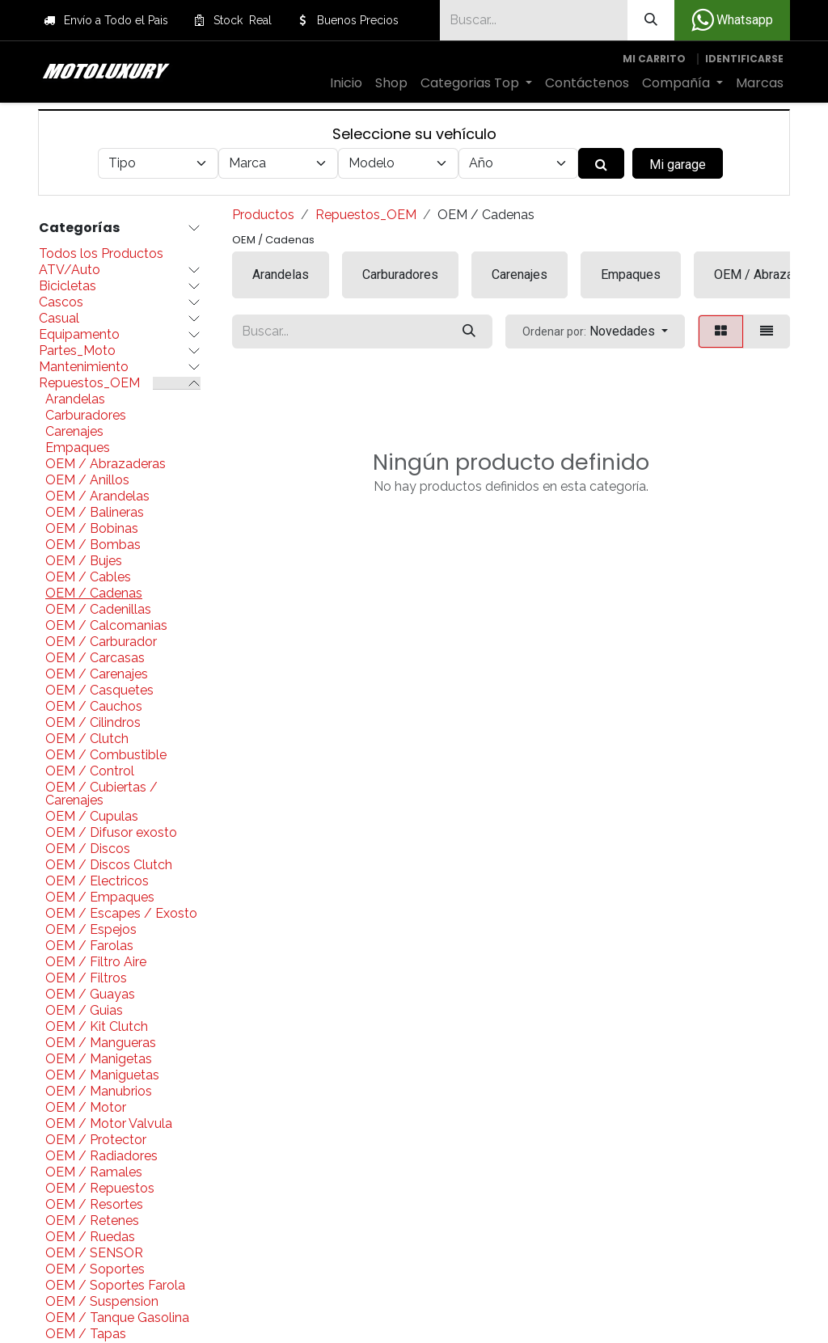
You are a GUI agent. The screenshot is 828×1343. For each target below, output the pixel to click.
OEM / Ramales (93, 1172)
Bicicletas (67, 286)
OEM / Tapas (85, 1334)
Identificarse (744, 58)
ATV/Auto (69, 270)
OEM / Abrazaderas (105, 464)
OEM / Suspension (101, 1301)
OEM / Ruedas (90, 1237)
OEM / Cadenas (93, 593)
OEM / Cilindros (93, 722)
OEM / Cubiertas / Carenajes (101, 794)
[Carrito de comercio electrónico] (654, 59)
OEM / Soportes (95, 1269)
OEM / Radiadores (101, 1156)
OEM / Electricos (97, 881)
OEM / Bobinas (91, 528)
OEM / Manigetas (98, 1059)
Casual (59, 318)
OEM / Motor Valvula (108, 1123)
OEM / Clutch (87, 739)
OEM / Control (89, 771)
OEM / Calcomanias (106, 625)
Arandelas (75, 399)
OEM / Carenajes (96, 674)
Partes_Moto (77, 350)
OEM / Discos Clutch (108, 865)
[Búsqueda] (650, 20)
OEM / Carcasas (95, 658)
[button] (595, 331)
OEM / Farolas (89, 946)
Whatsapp (732, 20)
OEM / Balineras (94, 512)
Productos (263, 214)
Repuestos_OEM (89, 383)
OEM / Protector (95, 1140)
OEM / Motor (85, 1107)
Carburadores (85, 415)
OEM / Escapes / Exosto (121, 913)
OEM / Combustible (106, 755)
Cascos (61, 302)
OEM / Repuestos (99, 1188)
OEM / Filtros (86, 978)
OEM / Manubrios (98, 1091)
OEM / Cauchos (93, 706)
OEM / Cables (88, 577)
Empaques (77, 447)
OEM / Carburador (101, 642)
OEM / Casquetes (99, 690)
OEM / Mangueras (100, 1043)
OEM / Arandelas (97, 496)
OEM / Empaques (99, 897)
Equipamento (79, 334)
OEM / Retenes (92, 1220)
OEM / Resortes (94, 1204)
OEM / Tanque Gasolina (117, 1317)
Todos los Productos (101, 253)
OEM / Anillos (87, 480)
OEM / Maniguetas (102, 1075)
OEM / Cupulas (91, 816)
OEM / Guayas (90, 994)
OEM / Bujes (83, 561)
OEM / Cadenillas (98, 609)
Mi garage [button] (677, 164)
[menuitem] (346, 83)
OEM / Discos (87, 849)
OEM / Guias (84, 1010)
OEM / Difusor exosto (111, 832)
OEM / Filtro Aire (95, 962)
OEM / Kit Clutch (96, 1026)
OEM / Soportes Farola (115, 1285)
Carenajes (74, 431)
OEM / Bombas (93, 544)
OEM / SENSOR (94, 1253)
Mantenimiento (84, 367)
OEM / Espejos (91, 929)
